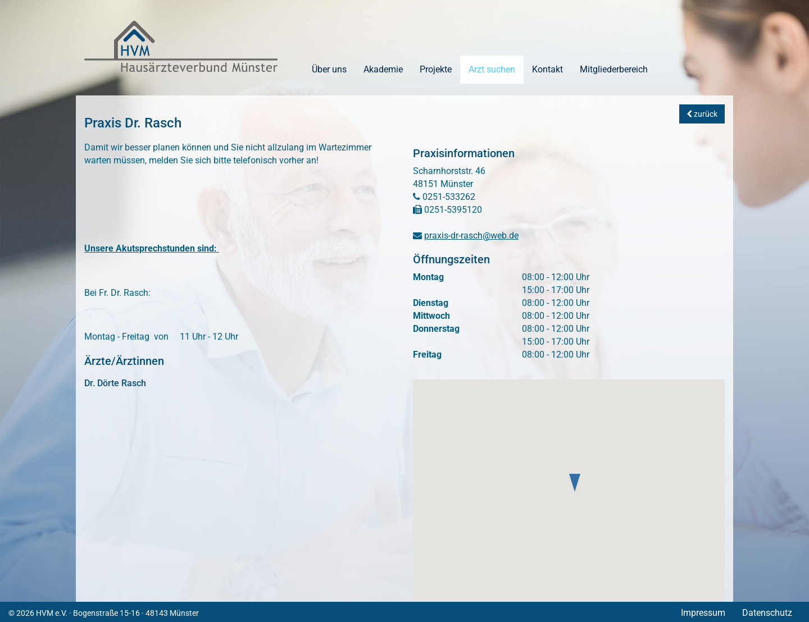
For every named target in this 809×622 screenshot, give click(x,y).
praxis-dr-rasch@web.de (471, 235)
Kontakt (547, 69)
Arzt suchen (492, 69)
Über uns (329, 69)
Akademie (383, 69)
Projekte (436, 69)
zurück (702, 113)
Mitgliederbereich (614, 69)
